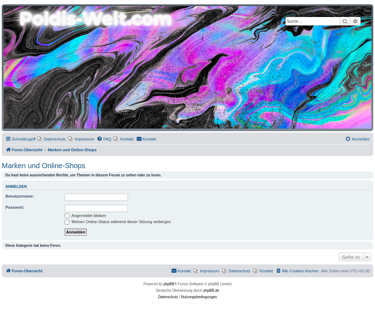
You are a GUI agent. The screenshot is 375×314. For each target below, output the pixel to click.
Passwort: (14, 207)
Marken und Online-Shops (43, 166)
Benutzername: (19, 196)
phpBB (169, 284)
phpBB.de (211, 290)
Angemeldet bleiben (85, 215)
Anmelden (16, 186)
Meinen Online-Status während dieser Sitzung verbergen (118, 222)
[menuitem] (51, 139)
